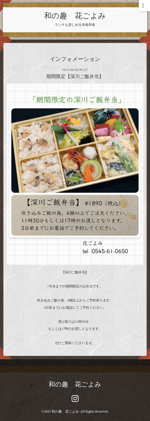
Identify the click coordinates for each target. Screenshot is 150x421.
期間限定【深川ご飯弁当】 (75, 76)
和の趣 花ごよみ (75, 16)
